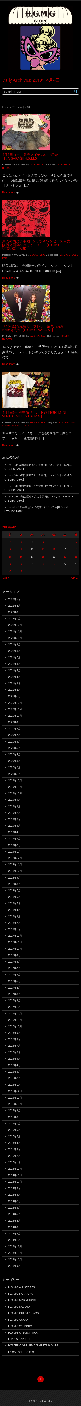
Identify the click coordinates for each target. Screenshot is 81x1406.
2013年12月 (15, 1246)
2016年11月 (15, 1020)
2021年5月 (14, 670)
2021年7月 (14, 657)
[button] (73, 91)
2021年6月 (14, 663)
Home (5, 107)
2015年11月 (15, 1097)
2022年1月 (14, 618)
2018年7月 (14, 890)
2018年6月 (14, 896)
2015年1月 (14, 1162)
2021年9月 (14, 644)
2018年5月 (14, 903)
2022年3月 (14, 612)
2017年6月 (14, 974)
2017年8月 (14, 961)
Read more (8, 192)
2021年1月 (14, 696)
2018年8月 (14, 884)
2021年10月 (15, 638)
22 (10, 563)
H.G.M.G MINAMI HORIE (22, 1300)
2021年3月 (14, 683)
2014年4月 (14, 1220)
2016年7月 (14, 1045)
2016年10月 (15, 1026)
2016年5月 (14, 1058)
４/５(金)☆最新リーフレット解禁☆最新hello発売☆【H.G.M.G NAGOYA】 (33, 328)
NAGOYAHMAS (38, 336)
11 (42, 549)
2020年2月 (14, 767)
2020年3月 (14, 761)
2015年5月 (14, 1136)
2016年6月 (14, 1052)
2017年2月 (14, 1000)
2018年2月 (14, 922)
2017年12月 (15, 935)
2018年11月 (15, 864)
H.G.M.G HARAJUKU (20, 1293)
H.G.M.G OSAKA (18, 1319)
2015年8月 (14, 1117)
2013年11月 (15, 1252)
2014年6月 (14, 1207)
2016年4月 (14, 1065)
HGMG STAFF (37, 422)
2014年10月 (15, 1181)
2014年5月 (14, 1214)
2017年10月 (15, 948)
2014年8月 (14, 1194)
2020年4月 (14, 754)
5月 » (74, 578)
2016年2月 (14, 1078)
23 (21, 563)
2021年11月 (15, 631)
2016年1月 (14, 1084)
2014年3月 (14, 1227)
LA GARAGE (36, 164)
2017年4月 (14, 987)
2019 (14, 107)
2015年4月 (14, 1142)
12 (53, 549)
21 (76, 556)
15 (10, 556)
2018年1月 (14, 929)
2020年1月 (14, 774)
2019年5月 (14, 825)
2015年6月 (14, 1130)
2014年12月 (15, 1168)
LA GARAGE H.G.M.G (21, 1352)
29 (10, 571)
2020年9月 (14, 722)
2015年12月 (15, 1091)
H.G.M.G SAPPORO (20, 1326)
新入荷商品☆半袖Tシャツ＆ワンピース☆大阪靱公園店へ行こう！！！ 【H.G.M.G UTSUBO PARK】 (36, 245)
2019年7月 (14, 812)
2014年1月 (14, 1240)
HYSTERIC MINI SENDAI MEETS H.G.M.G (33, 1345)
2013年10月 (15, 1259)
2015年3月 (14, 1149)
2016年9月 (14, 1032)
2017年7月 (14, 968)
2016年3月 (14, 1071)
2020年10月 (15, 715)
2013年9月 (14, 1265)
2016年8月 (14, 1039)
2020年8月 (14, 728)
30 (21, 571)
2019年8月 (14, 806)
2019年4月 (14, 832)
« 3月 (6, 578)
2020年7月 (14, 735)
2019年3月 (14, 838)
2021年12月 (15, 625)
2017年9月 (14, 955)
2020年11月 (15, 709)
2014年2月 (14, 1233)
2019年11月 (15, 786)
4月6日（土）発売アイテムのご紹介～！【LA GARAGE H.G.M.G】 (33, 156)
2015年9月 (14, 1110)
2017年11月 (15, 942)
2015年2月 (14, 1155)
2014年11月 (15, 1175)
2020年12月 (15, 702)
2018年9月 (14, 877)
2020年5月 (14, 748)
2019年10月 (15, 793)
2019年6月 (14, 819)
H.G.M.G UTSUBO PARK (23, 1332)
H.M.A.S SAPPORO (19, 1339)
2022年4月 (14, 605)
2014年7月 (14, 1201)
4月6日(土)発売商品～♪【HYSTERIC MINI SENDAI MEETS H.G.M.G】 (34, 414)
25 (42, 563)
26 (53, 563)
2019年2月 (14, 845)
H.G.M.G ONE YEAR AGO (23, 1313)
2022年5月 (14, 599)
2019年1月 (14, 851)
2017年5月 (14, 981)
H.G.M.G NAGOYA (19, 1306)
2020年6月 (14, 741)
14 (76, 549)
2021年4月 (14, 676)
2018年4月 (14, 910)
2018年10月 (15, 871)
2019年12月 (15, 780)
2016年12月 (15, 1013)
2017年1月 (14, 1006)
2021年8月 (14, 651)
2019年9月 (14, 799)
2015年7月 (14, 1123)
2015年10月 (15, 1104)
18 (42, 556)
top (40, 1379)
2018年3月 (14, 916)
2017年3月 (14, 994)
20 (65, 556)
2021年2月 (14, 689)
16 (21, 556)
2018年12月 (15, 858)
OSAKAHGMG (37, 254)
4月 (22, 107)
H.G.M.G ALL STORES (21, 1287)
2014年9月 (14, 1188)
